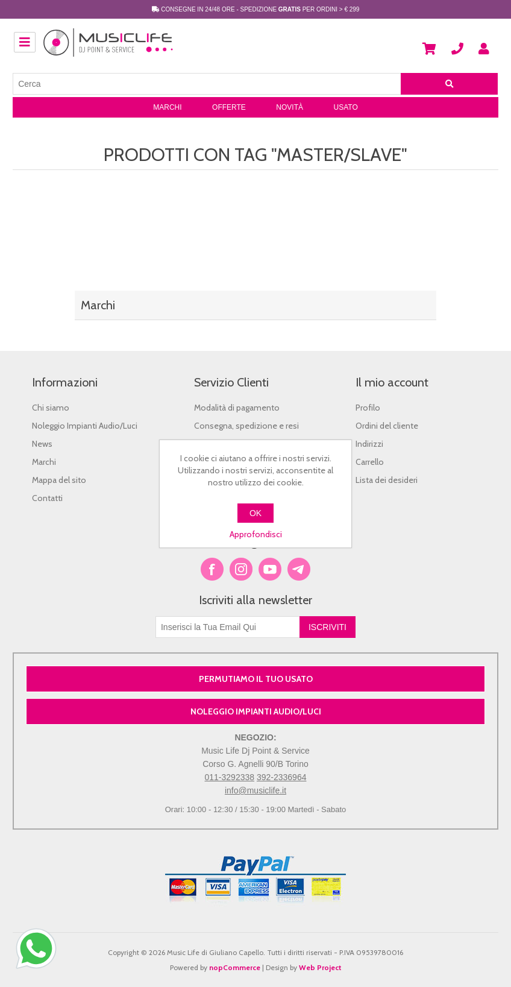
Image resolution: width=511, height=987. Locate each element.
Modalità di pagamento (237, 407)
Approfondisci (256, 534)
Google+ (298, 569)
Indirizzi (369, 443)
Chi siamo (50, 407)
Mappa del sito (59, 480)
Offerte (229, 107)
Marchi (167, 107)
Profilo (368, 407)
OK (255, 513)
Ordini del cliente (387, 425)
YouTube (270, 569)
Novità (289, 107)
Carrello (370, 461)
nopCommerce (234, 967)
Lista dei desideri (387, 480)
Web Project (320, 967)
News (42, 443)
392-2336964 (282, 777)
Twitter (241, 569)
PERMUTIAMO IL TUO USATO (256, 678)
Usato (345, 107)
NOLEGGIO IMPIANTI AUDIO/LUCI (255, 711)
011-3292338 (230, 777)
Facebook (212, 569)
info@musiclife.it (255, 790)
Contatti (47, 498)
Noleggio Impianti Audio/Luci (84, 425)
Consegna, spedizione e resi (246, 425)
